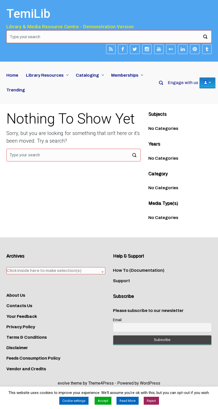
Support (121, 280)
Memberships (124, 75)
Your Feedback (21, 316)
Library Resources (45, 75)
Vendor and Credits (26, 368)
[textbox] (56, 270)
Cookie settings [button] (73, 401)
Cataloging (87, 75)
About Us (15, 295)
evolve (64, 383)
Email (117, 320)
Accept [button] (103, 401)
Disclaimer (17, 347)
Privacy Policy (20, 326)
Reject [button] (151, 401)
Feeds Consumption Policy (33, 358)
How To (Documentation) (138, 270)
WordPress (150, 383)
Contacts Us (19, 305)
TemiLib (28, 13)
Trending (15, 90)
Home (12, 75)
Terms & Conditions (26, 337)
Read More (128, 401)
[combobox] (55, 270)
